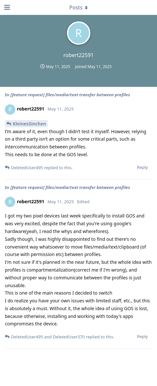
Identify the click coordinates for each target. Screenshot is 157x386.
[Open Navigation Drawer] (6, 7)
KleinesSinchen (29, 124)
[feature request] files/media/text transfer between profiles (70, 95)
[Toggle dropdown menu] (78, 7)
